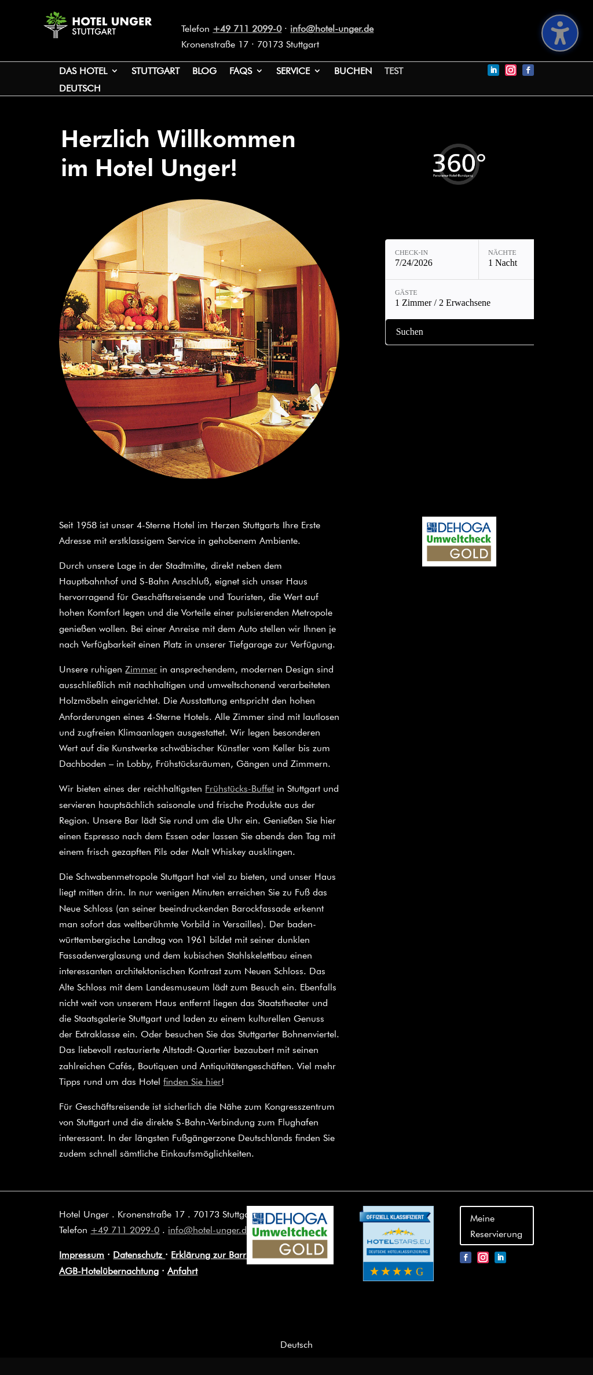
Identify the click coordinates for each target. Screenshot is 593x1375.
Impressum (81, 1254)
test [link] (394, 71)
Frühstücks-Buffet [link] (239, 788)
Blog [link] (204, 71)
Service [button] (293, 71)
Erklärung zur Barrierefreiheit (230, 1254)
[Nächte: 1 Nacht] (525, 259)
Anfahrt (182, 1270)
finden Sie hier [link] (192, 1081)
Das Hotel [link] (83, 71)
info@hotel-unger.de (332, 28)
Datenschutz (139, 1254)
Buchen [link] (353, 71)
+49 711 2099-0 (247, 28)
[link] (97, 34)
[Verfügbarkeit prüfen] (479, 332)
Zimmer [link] (141, 669)
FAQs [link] (240, 71)
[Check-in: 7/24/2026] (432, 259)
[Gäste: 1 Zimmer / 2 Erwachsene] (479, 299)
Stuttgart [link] (155, 71)
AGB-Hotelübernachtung (109, 1270)
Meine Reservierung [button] (496, 1225)
